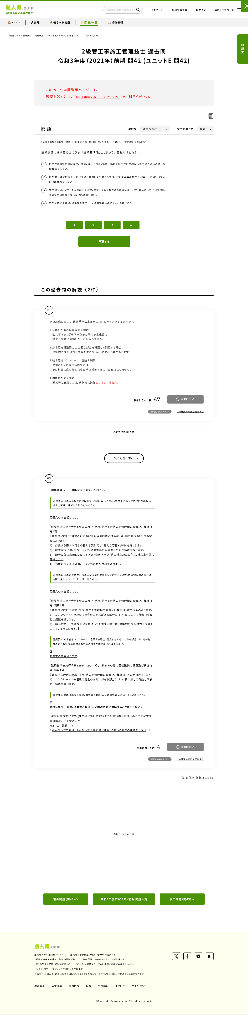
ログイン (190, 11)
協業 (89, 993)
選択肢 (132, 129)
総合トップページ (214, 11)
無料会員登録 (169, 11)
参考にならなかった (160, 417)
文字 (185, 129)
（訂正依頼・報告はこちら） (137, 141)
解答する (104, 247)
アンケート (147, 11)
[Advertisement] (124, 869)
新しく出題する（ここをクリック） (101, 96)
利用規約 (104, 993)
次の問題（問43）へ (182, 906)
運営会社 (39, 993)
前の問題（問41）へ (66, 906)
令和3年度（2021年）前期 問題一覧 (124, 906)
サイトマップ (141, 993)
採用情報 (75, 993)
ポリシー (122, 993)
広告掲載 (57, 993)
